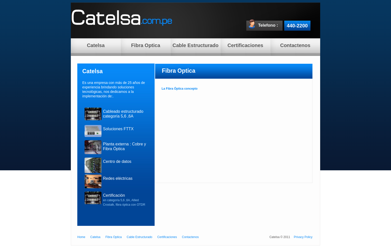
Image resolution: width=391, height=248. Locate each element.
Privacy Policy (303, 237)
